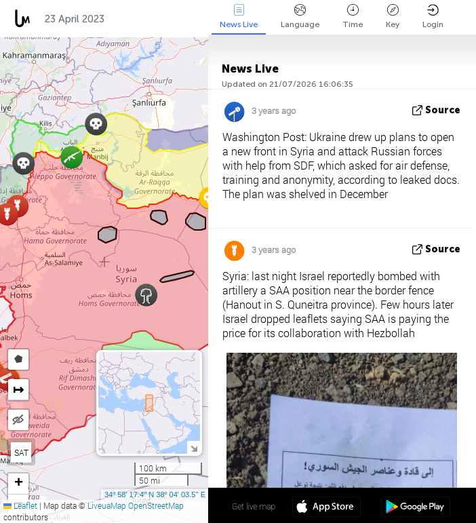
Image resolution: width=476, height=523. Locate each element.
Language (300, 16)
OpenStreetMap (156, 505)
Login (432, 16)
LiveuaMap (106, 505)
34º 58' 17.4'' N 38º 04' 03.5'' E (154, 494)
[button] (23, 163)
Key (392, 16)
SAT (21, 452)
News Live (239, 16)
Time (352, 16)
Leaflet (20, 505)
